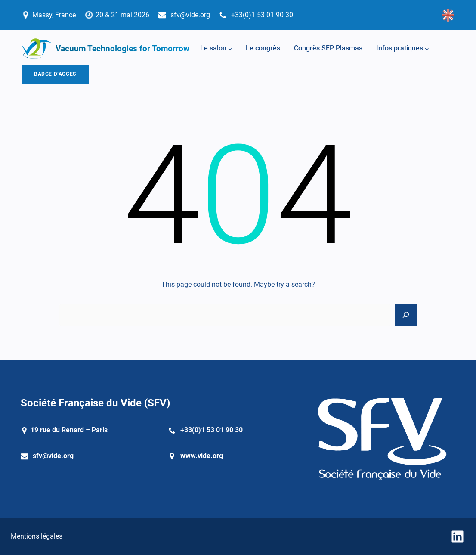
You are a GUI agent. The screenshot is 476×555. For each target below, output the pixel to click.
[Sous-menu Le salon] (230, 49)
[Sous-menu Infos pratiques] (427, 49)
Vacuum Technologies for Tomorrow (122, 48)
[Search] (406, 315)
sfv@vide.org (53, 456)
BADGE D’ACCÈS (55, 74)
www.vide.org (201, 456)
